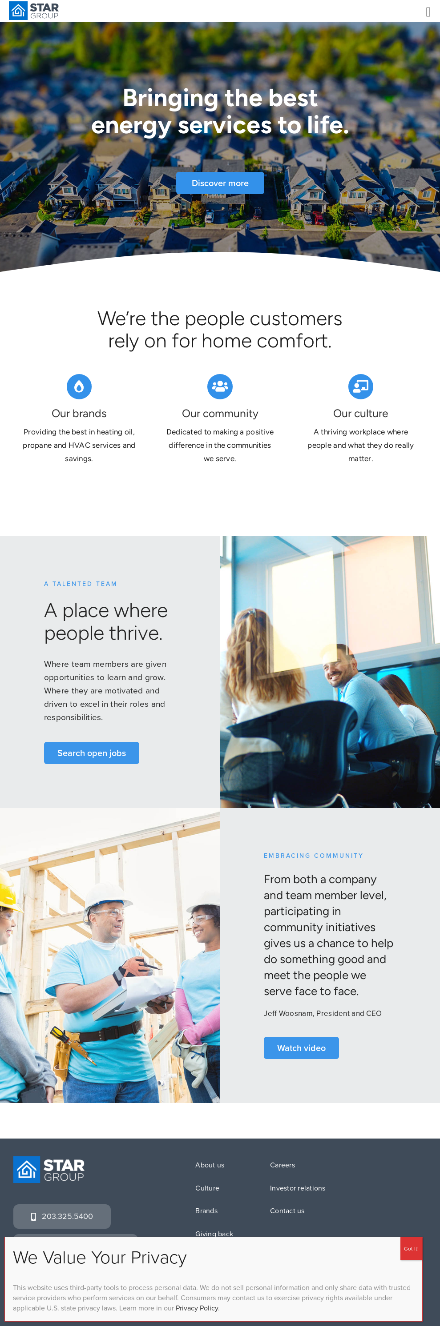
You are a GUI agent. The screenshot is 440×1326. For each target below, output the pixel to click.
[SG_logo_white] (49, 1160)
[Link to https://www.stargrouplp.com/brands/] (79, 387)
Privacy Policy (197, 1308)
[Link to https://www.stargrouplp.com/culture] (360, 387)
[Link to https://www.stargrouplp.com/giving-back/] (219, 387)
